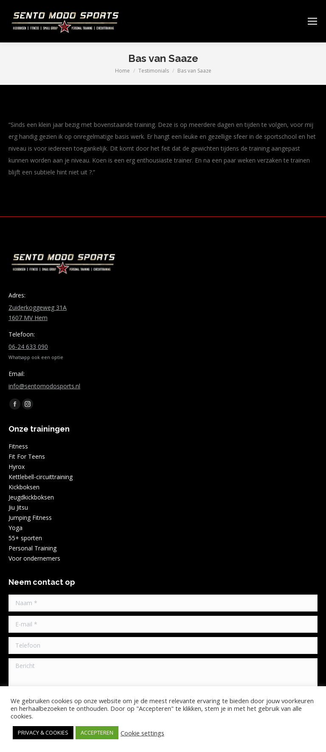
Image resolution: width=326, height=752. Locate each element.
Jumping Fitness (30, 517)
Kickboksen (23, 487)
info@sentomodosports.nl (44, 386)
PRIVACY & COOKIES (43, 732)
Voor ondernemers (34, 558)
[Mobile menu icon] (312, 21)
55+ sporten (25, 538)
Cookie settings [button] (142, 733)
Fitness (18, 446)
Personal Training (32, 548)
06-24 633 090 (28, 346)
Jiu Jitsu (18, 507)
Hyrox (16, 467)
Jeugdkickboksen (31, 497)
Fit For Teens (26, 456)
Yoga (15, 528)
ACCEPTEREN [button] (97, 732)
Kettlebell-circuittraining (40, 477)
